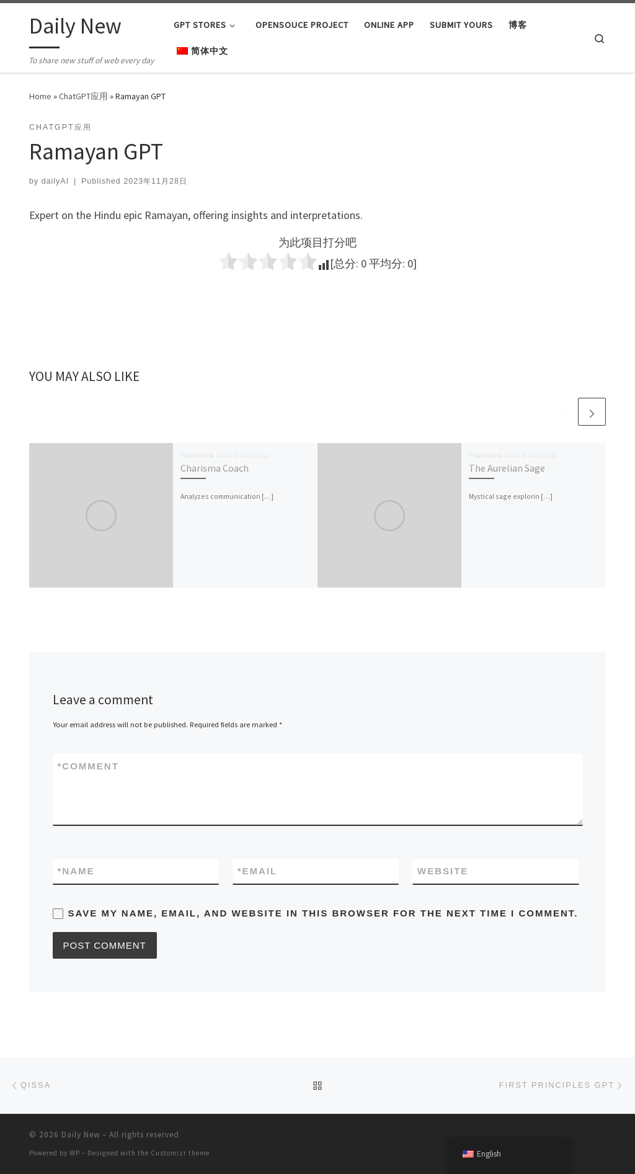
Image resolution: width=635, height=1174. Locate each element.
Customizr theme (180, 1153)
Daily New (80, 1134)
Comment (88, 766)
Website (442, 871)
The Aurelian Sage (507, 468)
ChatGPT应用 (83, 96)
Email (258, 871)
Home (40, 96)
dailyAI (55, 181)
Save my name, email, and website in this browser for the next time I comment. (323, 913)
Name (76, 871)
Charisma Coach (214, 468)
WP (74, 1153)
